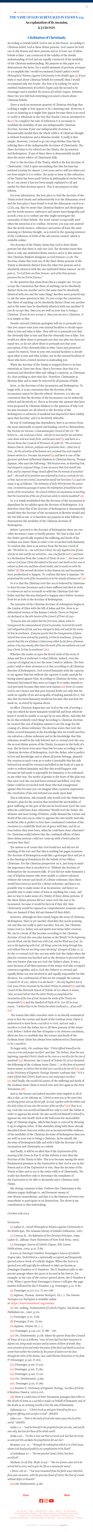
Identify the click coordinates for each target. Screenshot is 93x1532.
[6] (82, 496)
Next (67, 1495)
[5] (74, 480)
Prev (26, 1495)
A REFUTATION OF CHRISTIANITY (67, 12)
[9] (84, 578)
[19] (68, 1106)
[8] (17, 570)
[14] (9, 1010)
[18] (23, 1089)
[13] (23, 1002)
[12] (73, 986)
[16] (77, 1069)
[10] (47, 650)
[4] (52, 455)
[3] (62, 439)
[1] (76, 76)
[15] (21, 1060)
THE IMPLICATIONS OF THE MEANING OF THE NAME (36, 12)
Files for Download (65, 1518)
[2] (12, 121)
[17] (9, 1081)
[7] (71, 554)
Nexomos (63, 1525)
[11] (63, 687)
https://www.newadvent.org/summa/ (33, 1303)
